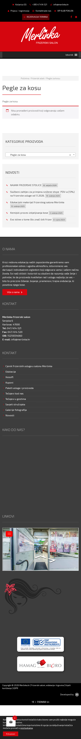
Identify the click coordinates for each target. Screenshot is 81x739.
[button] (69, 55)
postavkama (26, 728)
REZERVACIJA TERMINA (36, 17)
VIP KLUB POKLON (63, 11)
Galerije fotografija (16, 409)
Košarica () (19, 4)
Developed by (69, 694)
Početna (25, 78)
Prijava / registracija (18, 11)
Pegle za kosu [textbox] (39, 155)
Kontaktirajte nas (41, 11)
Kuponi (9, 382)
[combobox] (40, 154)
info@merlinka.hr (59, 4)
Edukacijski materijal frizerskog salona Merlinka (37, 202)
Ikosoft (9, 377)
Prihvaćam (10, 734)
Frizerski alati (37, 78)
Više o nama (13, 292)
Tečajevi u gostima (15, 398)
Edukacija (10, 371)
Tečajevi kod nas (14, 393)
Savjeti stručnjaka (15, 404)
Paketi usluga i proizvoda (19, 387)
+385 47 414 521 (38, 4)
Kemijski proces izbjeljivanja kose (29, 212)
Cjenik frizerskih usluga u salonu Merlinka (28, 366)
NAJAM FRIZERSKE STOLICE (25, 185)
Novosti (9, 415)
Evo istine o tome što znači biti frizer (31, 219)
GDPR (15, 688)
